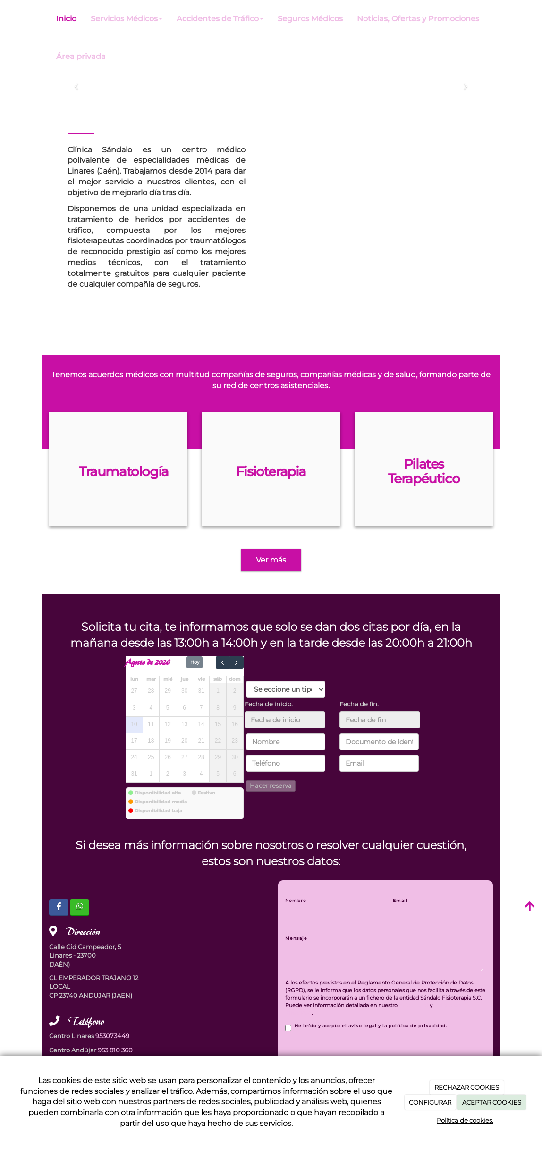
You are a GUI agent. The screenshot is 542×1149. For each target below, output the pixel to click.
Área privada (81, 56)
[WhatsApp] (79, 907)
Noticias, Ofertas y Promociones (418, 18)
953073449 (112, 1036)
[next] (236, 662)
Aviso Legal (413, 1005)
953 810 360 (115, 1050)
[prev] (223, 662)
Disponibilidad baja (158, 811)
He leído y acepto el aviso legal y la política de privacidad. (366, 1027)
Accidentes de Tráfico (220, 18)
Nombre (295, 900)
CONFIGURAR (430, 1102)
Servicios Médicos (126, 18)
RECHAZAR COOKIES (466, 1087)
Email (400, 900)
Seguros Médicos (310, 18)
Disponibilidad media (161, 802)
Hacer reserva (271, 785)
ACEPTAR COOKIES (491, 1102)
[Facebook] (58, 907)
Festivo (206, 793)
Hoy (194, 662)
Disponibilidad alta (158, 793)
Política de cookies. (465, 1120)
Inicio (66, 18)
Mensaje (296, 938)
